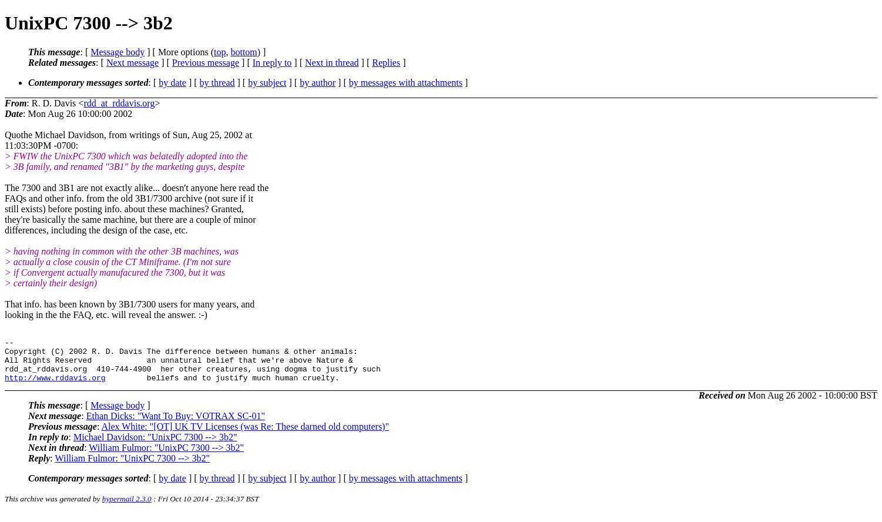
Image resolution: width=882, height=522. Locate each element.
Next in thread (332, 63)
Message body (117, 52)
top (220, 52)
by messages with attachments (405, 83)
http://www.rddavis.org (55, 386)
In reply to (272, 63)
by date (172, 83)
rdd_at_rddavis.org (119, 103)
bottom (243, 52)
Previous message (205, 63)
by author (318, 83)
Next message (132, 63)
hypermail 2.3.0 (127, 507)
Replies (386, 63)
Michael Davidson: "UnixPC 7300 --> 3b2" (155, 446)
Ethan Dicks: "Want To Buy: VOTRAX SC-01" (175, 425)
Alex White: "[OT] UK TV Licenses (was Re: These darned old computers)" (245, 435)
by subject (267, 83)
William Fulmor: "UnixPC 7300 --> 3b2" (166, 456)
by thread (217, 83)
